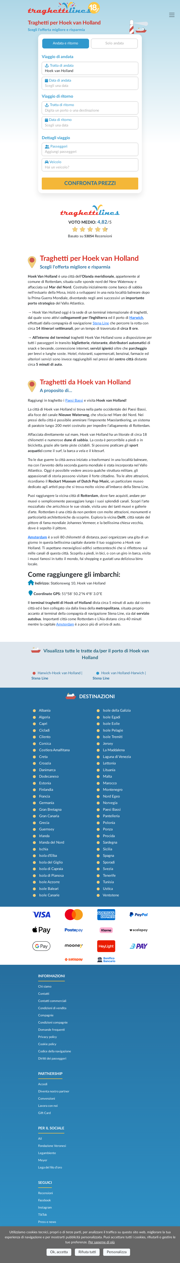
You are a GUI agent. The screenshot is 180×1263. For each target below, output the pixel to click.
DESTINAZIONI (97, 696)
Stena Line (101, 323)
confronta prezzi (90, 183)
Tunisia (108, 882)
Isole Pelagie (113, 730)
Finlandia (46, 790)
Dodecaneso (49, 776)
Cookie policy (47, 1044)
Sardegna (110, 842)
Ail (40, 1138)
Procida (109, 836)
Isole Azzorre (49, 882)
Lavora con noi (48, 1106)
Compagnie (46, 1015)
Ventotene (111, 895)
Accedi (42, 1084)
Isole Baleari (49, 889)
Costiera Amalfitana (54, 750)
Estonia (45, 783)
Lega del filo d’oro (50, 1167)
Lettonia (109, 763)
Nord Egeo (111, 796)
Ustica (108, 889)
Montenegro (113, 790)
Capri (43, 724)
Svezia (108, 869)
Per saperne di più (101, 1242)
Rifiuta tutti (87, 1252)
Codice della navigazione (54, 1051)
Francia (44, 796)
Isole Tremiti (112, 737)
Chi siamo (44, 986)
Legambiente (47, 1153)
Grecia (44, 823)
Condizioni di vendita (52, 1008)
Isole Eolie (111, 724)
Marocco (110, 783)
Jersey (108, 743)
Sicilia (107, 849)
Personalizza (116, 1252)
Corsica (45, 743)
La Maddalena (114, 750)
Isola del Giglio (51, 862)
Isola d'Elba (48, 856)
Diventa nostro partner (53, 1091)
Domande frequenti (51, 1029)
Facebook (44, 1200)
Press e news (47, 1222)
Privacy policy (47, 1037)
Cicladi (44, 730)
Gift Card (44, 1113)
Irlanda (44, 836)
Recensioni (45, 1193)
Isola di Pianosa (51, 875)
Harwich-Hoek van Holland (59, 673)
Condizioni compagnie (53, 1022)
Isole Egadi (111, 717)
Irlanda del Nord (51, 842)
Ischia (43, 849)
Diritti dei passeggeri (52, 1058)
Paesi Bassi (74, 400)
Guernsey (46, 829)
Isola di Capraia (51, 869)
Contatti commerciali (52, 1001)
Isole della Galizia (117, 710)
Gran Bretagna (50, 809)
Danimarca (47, 770)
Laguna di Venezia (117, 757)
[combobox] (90, 71)
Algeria (44, 717)
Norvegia (110, 803)
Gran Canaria (49, 816)
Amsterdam (37, 537)
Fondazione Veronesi (52, 1146)
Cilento (45, 737)
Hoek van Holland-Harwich (123, 673)
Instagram (45, 1207)
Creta (43, 757)
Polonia (109, 823)
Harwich (136, 318)
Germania (46, 803)
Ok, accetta (59, 1252)
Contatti (43, 993)
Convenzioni (46, 1098)
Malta (107, 776)
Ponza (108, 829)
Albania (44, 710)
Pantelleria (111, 816)
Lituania (109, 770)
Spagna (108, 856)
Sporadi (109, 862)
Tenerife (109, 875)
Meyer (42, 1160)
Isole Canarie (49, 895)
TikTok (42, 1214)
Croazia (45, 763)
